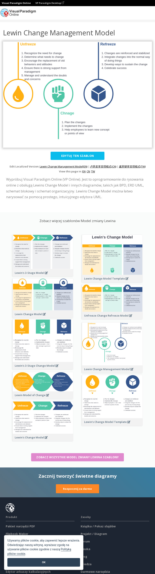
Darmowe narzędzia (95, 572)
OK (43, 562)
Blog (84, 556)
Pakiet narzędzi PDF (20, 526)
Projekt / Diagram (94, 534)
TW (93, 171)
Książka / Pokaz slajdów (98, 526)
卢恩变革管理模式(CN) (103, 166)
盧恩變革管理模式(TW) (132, 166)
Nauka (85, 549)
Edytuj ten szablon (77, 156)
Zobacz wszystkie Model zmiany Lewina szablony (77, 457)
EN (84, 171)
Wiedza (86, 564)
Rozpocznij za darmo (77, 489)
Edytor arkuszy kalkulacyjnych (28, 572)
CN (88, 171)
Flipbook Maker (17, 534)
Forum (85, 541)
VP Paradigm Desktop (49, 2)
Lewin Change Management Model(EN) (63, 166)
